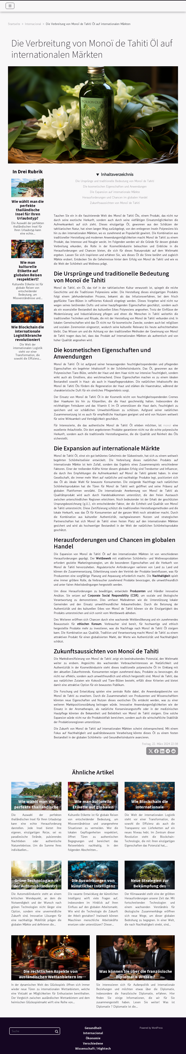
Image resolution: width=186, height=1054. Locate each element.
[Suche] (34, 1031)
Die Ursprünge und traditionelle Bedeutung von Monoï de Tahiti (114, 181)
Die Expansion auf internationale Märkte (115, 192)
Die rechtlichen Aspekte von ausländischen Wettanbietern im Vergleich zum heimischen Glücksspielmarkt (50, 979)
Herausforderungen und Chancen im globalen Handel (114, 197)
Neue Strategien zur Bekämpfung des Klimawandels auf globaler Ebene (150, 888)
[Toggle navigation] (10, 6)
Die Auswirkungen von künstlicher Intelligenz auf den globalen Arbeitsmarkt (93, 888)
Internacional (33, 24)
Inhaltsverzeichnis (117, 174)
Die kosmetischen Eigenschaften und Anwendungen (115, 186)
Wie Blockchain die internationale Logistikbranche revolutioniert (27, 333)
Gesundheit (93, 1028)
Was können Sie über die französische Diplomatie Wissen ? (135, 973)
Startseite (14, 24)
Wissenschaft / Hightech (93, 1048)
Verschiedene (93, 1043)
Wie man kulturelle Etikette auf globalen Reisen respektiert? (28, 271)
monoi (167, 425)
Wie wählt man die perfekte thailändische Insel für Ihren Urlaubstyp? (28, 210)
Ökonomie (93, 1038)
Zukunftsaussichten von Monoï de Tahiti (115, 203)
